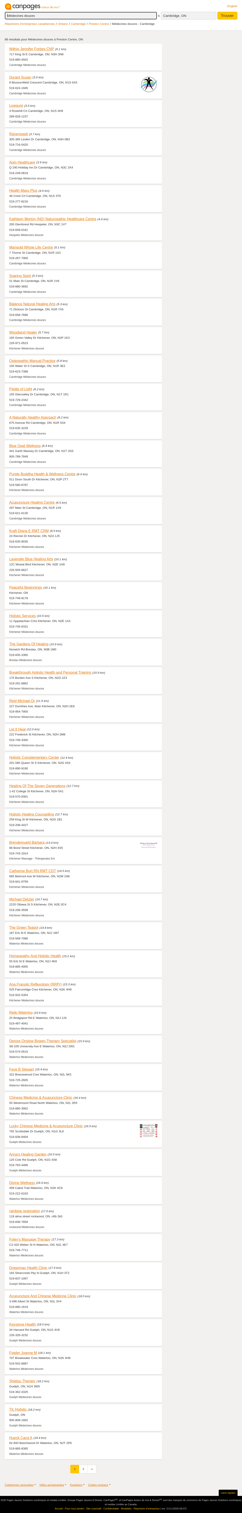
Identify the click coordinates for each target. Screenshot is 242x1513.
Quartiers (76, 1485)
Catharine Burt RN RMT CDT (32, 871)
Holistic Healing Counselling (31, 814)
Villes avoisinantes (51, 1485)
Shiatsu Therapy (22, 1381)
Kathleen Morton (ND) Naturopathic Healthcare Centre (52, 219)
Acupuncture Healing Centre (32, 502)
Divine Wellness (22, 1183)
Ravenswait (18, 134)
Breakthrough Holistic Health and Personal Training (50, 672)
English (232, 6)
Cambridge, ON (174, 16)
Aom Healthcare (22, 162)
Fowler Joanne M (23, 1353)
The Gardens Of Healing (29, 644)
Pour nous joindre (74, 1508)
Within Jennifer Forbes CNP (31, 49)
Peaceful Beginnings (25, 587)
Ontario (63, 24)
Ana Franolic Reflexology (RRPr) (35, 984)
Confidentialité (111, 1508)
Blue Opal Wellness (25, 446)
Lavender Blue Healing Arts (31, 559)
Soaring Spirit (20, 276)
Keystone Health (22, 1324)
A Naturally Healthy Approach (32, 417)
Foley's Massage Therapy (30, 1239)
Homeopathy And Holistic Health (35, 956)
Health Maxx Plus (23, 190)
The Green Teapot (23, 927)
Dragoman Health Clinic (28, 1268)
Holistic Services (22, 616)
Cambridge (78, 24)
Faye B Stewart (21, 1069)
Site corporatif (93, 1508)
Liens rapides (228, 1492)
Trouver (227, 16)
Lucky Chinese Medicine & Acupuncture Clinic (46, 1126)
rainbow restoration (24, 1211)
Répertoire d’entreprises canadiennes (30, 24)
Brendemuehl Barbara (27, 842)
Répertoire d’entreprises (147, 1508)
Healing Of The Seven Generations (37, 786)
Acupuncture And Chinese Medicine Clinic (43, 1296)
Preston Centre (99, 24)
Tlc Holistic (18, 1409)
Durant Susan (20, 77)
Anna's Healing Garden (28, 1154)
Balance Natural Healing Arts (32, 304)
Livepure (16, 105)
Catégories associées (19, 1485)
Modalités (126, 1508)
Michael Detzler (21, 899)
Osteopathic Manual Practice (32, 361)
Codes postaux (98, 1485)
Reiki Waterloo (21, 1012)
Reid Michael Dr (22, 701)
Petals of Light (20, 389)
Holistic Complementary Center (34, 757)
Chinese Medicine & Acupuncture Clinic (41, 1097)
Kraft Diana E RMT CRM (29, 531)
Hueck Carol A (20, 1438)
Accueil (59, 1508)
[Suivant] (91, 1469)
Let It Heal (17, 729)
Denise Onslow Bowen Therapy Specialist (43, 1041)
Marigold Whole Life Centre (31, 247)
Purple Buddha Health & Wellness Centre (42, 474)
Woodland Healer (23, 332)
